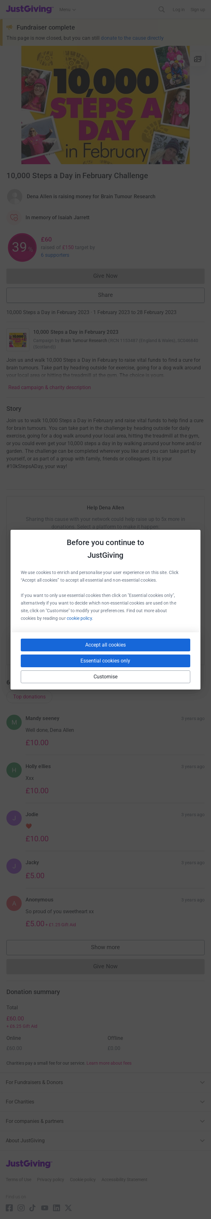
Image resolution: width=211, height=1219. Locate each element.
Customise (106, 677)
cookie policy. (80, 618)
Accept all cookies (105, 645)
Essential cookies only (105, 661)
